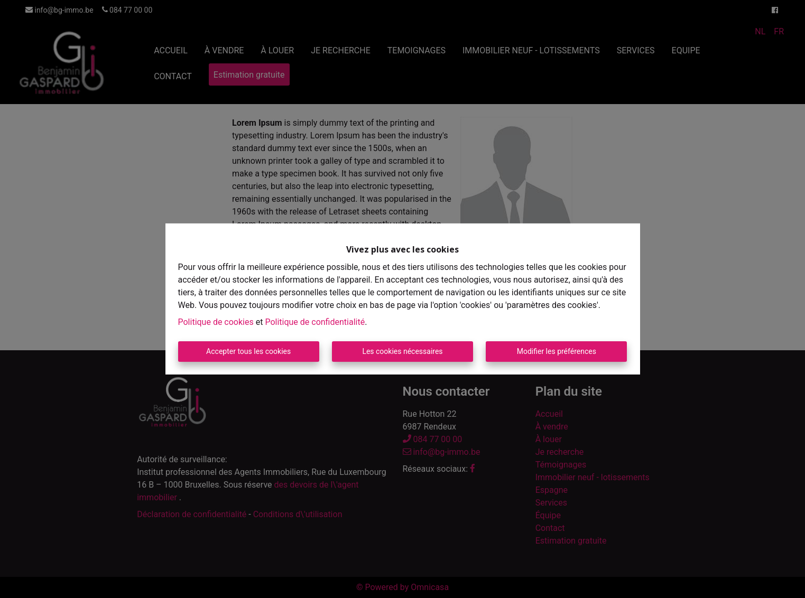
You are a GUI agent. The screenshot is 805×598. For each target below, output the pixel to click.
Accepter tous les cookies (248, 351)
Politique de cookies (216, 322)
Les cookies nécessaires (402, 351)
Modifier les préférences (556, 351)
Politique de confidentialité (315, 322)
